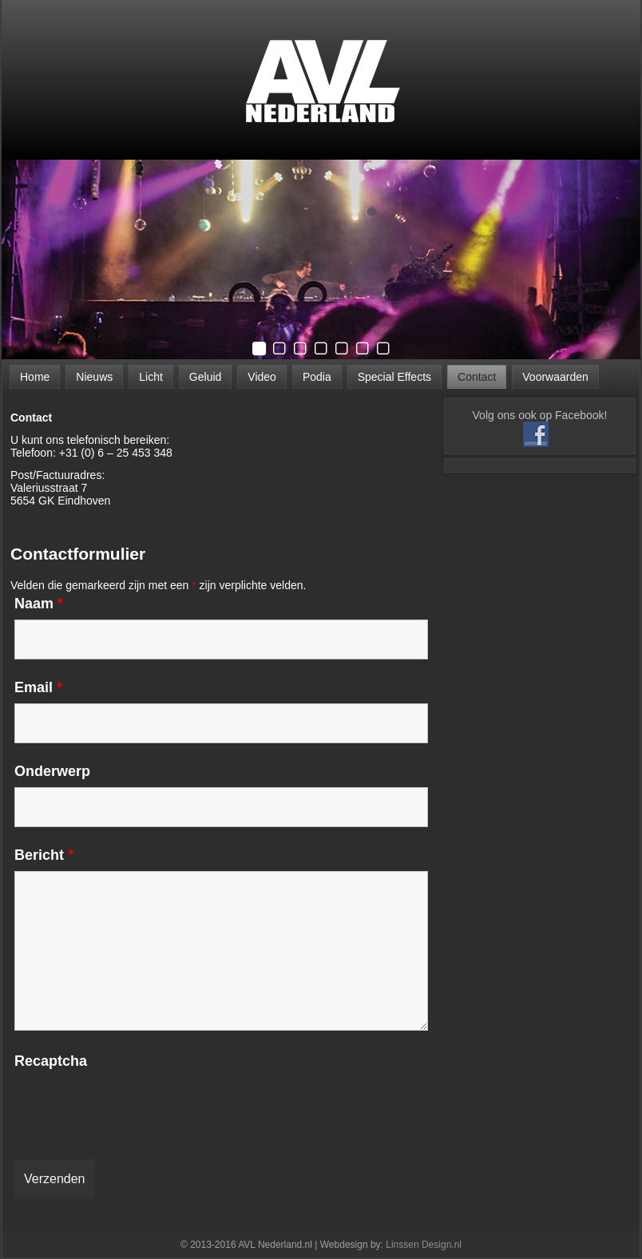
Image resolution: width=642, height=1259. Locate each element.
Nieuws (94, 376)
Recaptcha (50, 1061)
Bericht (43, 855)
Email (38, 687)
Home (35, 376)
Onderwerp (52, 771)
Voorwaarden (555, 376)
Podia (317, 376)
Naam (38, 604)
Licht (151, 376)
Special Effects (394, 376)
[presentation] (135, 1108)
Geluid (205, 376)
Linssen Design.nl (424, 1244)
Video (262, 376)
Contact (477, 376)
